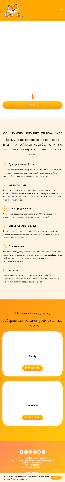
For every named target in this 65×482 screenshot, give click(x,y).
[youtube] (21, 452)
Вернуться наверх (32, 472)
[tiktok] (43, 452)
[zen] (39, 452)
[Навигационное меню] (61, 10)
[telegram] (35, 452)
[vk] (30, 452)
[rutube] (26, 452)
